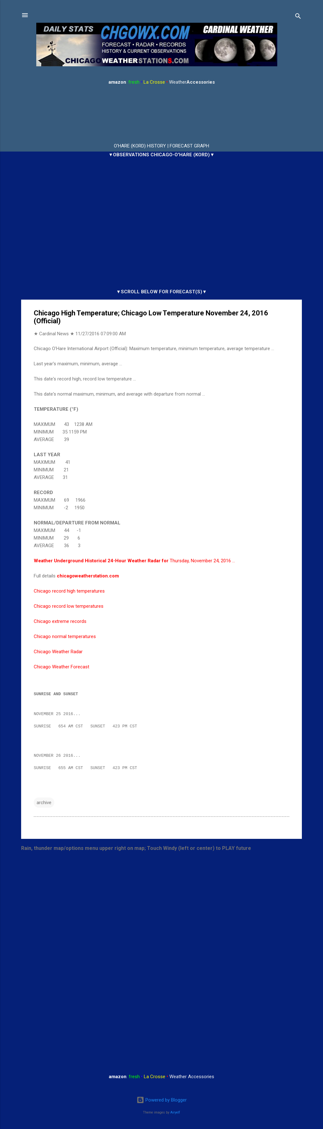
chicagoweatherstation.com (88, 576)
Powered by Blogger (162, 1100)
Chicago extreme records (60, 621)
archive (44, 805)
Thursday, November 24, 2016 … (134, 561)
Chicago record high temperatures (69, 591)
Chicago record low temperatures (68, 606)
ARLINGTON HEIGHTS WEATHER (161, 114)
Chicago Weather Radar (58, 651)
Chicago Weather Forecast (61, 667)
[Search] (298, 17)
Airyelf (175, 1112)
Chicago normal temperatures (65, 636)
